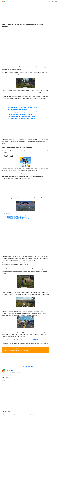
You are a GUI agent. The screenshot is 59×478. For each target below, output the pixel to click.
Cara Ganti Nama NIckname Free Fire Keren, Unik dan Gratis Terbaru (18, 218)
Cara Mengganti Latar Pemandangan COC (13, 216)
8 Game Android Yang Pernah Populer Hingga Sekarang (20, 112)
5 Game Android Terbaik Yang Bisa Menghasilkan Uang (20, 114)
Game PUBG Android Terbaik (8, 66)
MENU (56, 1)
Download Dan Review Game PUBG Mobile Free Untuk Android (22, 25)
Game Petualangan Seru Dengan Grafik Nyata (17, 109)
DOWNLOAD (35, 339)
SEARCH (52, 1)
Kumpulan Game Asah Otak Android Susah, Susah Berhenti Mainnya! (23, 107)
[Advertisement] (29, 11)
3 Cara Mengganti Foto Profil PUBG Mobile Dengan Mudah (16, 217)
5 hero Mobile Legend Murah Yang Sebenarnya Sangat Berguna (21, 116)
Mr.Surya (9, 370)
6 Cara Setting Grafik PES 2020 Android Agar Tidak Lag (15, 215)
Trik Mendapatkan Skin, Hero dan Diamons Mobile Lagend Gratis (22, 118)
